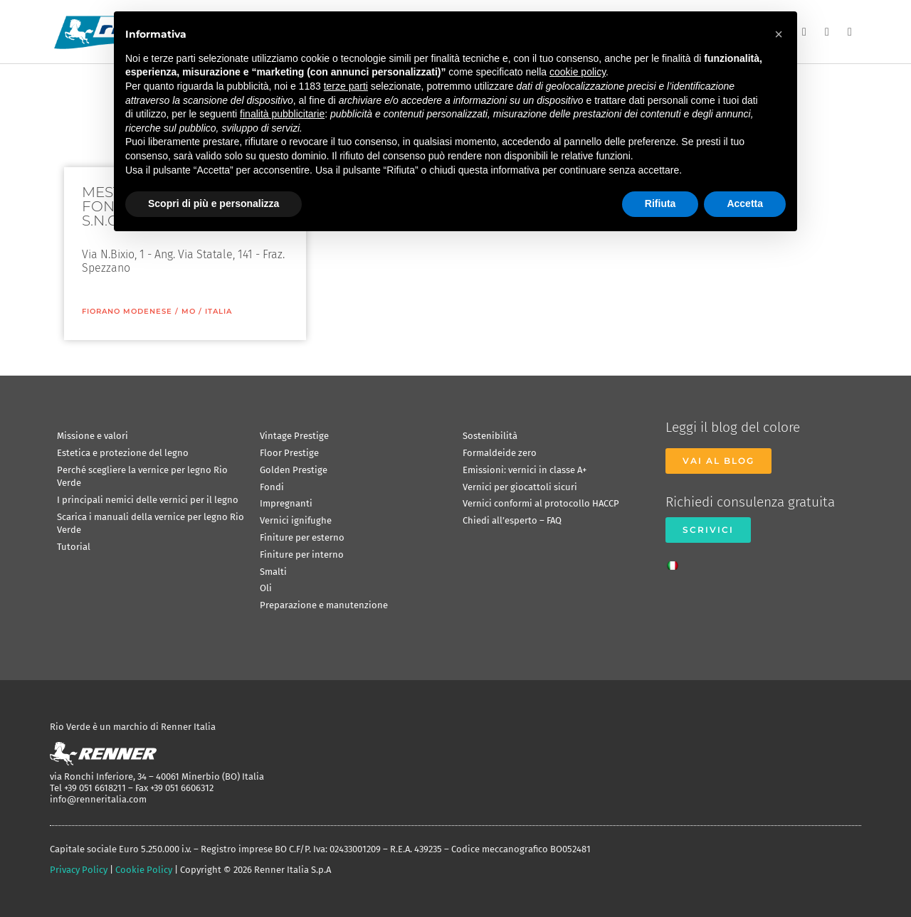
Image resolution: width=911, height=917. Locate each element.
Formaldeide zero (500, 452)
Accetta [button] (745, 203)
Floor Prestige (289, 452)
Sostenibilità (490, 435)
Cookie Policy (143, 869)
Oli (266, 588)
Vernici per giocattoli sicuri (520, 487)
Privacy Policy (78, 869)
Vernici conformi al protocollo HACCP (541, 503)
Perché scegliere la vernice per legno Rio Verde (142, 476)
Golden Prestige (293, 470)
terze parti (346, 86)
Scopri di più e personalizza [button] (213, 203)
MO (188, 311)
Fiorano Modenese (127, 311)
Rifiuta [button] (660, 203)
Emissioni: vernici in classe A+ (524, 470)
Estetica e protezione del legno (123, 452)
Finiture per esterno (302, 537)
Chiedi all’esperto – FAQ (512, 520)
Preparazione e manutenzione (324, 605)
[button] (778, 34)
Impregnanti (286, 503)
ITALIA (218, 311)
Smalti (273, 571)
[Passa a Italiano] (676, 561)
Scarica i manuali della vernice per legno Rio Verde (150, 523)
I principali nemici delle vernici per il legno (147, 499)
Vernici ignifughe (296, 520)
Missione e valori (92, 435)
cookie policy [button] (577, 72)
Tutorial (73, 546)
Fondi (272, 487)
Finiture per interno (302, 554)
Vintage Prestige (294, 435)
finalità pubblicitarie (282, 114)
